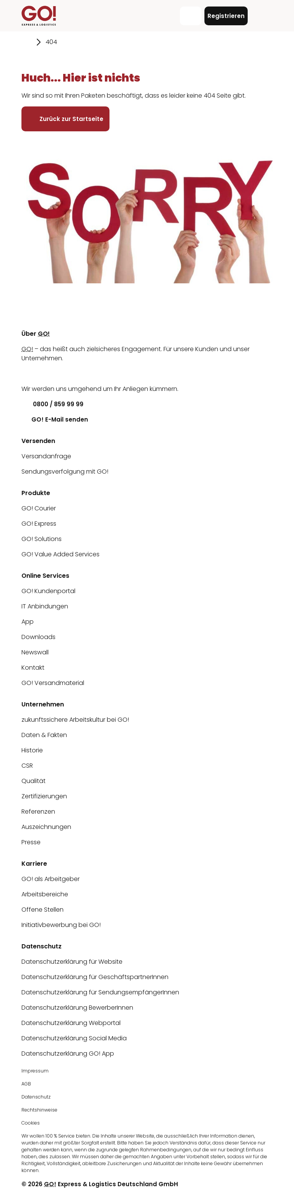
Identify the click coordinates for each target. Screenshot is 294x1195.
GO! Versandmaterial (52, 682)
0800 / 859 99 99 (52, 404)
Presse (31, 842)
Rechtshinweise (39, 1110)
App (27, 621)
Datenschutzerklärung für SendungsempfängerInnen (100, 992)
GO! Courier (38, 508)
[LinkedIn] (27, 373)
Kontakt (32, 667)
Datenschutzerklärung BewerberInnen (77, 1007)
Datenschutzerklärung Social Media (74, 1038)
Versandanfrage (46, 456)
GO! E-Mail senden (54, 419)
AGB (26, 1084)
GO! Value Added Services (60, 554)
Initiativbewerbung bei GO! (61, 924)
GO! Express (38, 523)
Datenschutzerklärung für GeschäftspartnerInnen (94, 977)
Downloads (38, 637)
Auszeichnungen (46, 826)
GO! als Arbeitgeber (50, 879)
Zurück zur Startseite (65, 119)
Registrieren (226, 16)
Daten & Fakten (44, 735)
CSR (27, 765)
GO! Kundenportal (48, 591)
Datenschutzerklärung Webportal (71, 1022)
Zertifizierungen (44, 796)
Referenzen (38, 811)
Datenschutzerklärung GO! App (67, 1053)
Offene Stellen (42, 909)
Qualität (33, 781)
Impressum (35, 1070)
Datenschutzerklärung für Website (71, 961)
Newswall (35, 652)
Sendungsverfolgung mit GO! (64, 471)
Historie (32, 750)
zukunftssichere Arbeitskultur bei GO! (75, 719)
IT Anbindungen (44, 606)
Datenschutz (36, 1097)
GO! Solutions (41, 539)
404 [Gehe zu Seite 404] (51, 42)
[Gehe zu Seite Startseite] (26, 42)
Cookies (30, 1123)
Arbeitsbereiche (44, 894)
